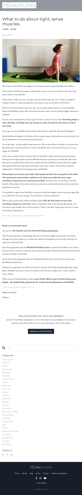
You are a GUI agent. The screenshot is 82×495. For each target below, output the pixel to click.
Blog (31, 473)
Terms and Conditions (59, 473)
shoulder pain (8, 437)
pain (4, 424)
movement (6, 408)
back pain (6, 362)
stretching (13, 29)
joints (4, 392)
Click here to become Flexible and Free (18, 287)
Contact (46, 473)
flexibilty (6, 376)
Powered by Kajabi (41, 489)
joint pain (6, 389)
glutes (4, 382)
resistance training (10, 431)
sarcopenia (6, 434)
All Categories (8, 359)
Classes (24, 473)
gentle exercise (8, 379)
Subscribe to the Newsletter (41, 331)
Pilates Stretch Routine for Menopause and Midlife (22, 215)
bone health (7, 369)
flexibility (5, 29)
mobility (5, 405)
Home (17, 473)
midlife (5, 402)
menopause (7, 398)
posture (5, 428)
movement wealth (10, 411)
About (38, 473)
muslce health (8, 415)
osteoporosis (7, 421)
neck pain (6, 418)
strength (5, 441)
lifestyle (5, 395)
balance (5, 366)
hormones (6, 385)
